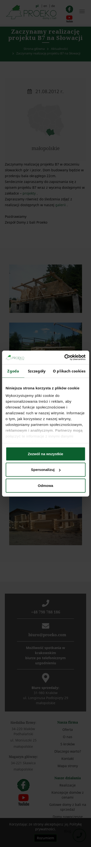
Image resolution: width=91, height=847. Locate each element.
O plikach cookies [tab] (69, 370)
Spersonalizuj (45, 470)
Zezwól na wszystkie (45, 454)
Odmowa (45, 485)
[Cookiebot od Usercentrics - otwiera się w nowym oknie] (64, 357)
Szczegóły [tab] (37, 370)
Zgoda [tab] (13, 370)
